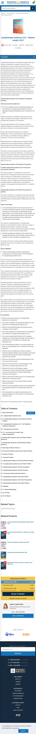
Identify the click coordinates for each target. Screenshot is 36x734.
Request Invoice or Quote (18, 598)
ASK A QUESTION (18, 616)
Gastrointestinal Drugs (8, 508)
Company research (18, 693)
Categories (18, 690)
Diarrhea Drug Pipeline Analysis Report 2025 (18, 542)
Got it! (23, 731)
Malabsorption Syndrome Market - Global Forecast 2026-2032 (19, 563)
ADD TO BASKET (18, 594)
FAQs (18, 707)
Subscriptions (18, 698)
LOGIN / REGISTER (18, 710)
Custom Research (18, 696)
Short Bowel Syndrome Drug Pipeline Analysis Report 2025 (20, 522)
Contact (18, 705)
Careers (18, 681)
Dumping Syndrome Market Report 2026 (17, 552)
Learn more (15, 728)
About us (18, 679)
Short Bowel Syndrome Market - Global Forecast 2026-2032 (20, 532)
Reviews (18, 684)
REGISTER (18, 653)
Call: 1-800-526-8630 (18, 612)
